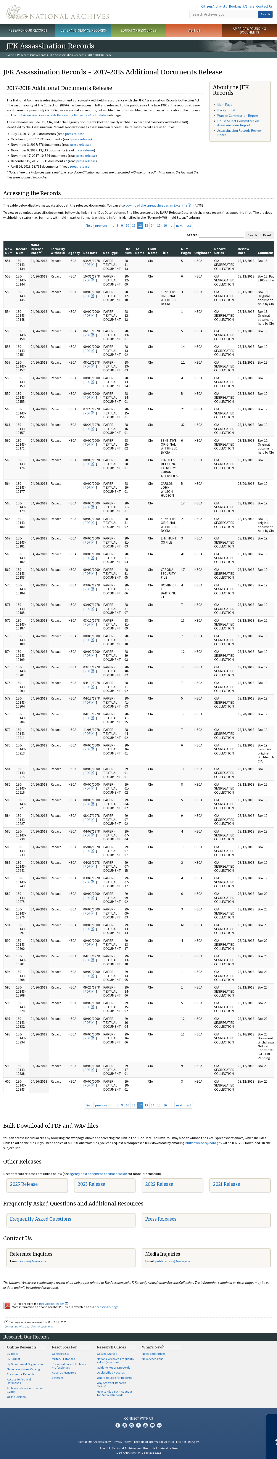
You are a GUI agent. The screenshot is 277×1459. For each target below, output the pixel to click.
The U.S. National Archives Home (57, 12)
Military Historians (63, 1359)
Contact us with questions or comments (29, 1326)
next (179, 225)
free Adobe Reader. (53, 1304)
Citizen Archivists (214, 6)
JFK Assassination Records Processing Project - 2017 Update (61, 115)
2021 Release (226, 1184)
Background (226, 110)
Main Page (224, 104)
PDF (87, 264)
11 (133, 225)
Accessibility (102, 1442)
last (188, 225)
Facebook (117, 1425)
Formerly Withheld (58, 251)
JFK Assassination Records (67, 55)
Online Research (21, 1347)
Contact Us (264, 6)
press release (74, 134)
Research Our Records (27, 30)
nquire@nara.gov (33, 1261)
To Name (140, 251)
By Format (13, 1359)
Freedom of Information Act (151, 1442)
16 (165, 225)
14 (152, 225)
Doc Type (110, 252)
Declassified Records (111, 1372)
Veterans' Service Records (83, 30)
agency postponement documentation (98, 1174)
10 (127, 225)
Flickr (159, 1425)
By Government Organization (25, 1364)
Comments (266, 252)
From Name (152, 251)
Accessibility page (107, 1307)
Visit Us (194, 30)
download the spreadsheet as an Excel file (156, 205)
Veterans (58, 1378)
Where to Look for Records (114, 1378)
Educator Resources (138, 30)
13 (146, 225)
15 (159, 225)
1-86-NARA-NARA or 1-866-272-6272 (138, 1452)
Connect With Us (138, 1418)
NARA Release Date (37, 249)
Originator (202, 252)
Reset (267, 235)
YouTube (145, 1425)
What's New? (153, 1347)
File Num (128, 251)
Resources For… (65, 1347)
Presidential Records (20, 1374)
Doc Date (90, 252)
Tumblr (138, 1425)
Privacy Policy (122, 1442)
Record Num (21, 251)
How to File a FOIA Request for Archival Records (114, 1393)
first (89, 225)
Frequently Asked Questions (40, 1219)
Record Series (219, 251)
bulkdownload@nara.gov (203, 1143)
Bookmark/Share (241, 6)
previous (101, 225)
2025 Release (24, 1184)
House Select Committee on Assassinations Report (238, 123)
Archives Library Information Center (25, 1389)
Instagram (131, 1425)
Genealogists (60, 1354)
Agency (74, 252)
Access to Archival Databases (19, 1381)
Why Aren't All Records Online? (111, 1384)
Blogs (152, 1425)
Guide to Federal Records (113, 1367)
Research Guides (111, 1347)
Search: (192, 235)
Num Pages (186, 251)
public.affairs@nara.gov (172, 1261)
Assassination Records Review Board (239, 132)
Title (164, 252)
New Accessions (152, 1359)
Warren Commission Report (238, 115)
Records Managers (64, 1372)
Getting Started (107, 1354)
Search (265, 14)
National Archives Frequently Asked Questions (115, 1360)
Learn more (238, 1451)
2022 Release (159, 1184)
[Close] (272, 1419)
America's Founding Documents (249, 30)
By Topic (12, 1354)
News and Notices (154, 1354)
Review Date (243, 251)
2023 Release (91, 1184)
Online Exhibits (16, 1397)
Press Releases (160, 1219)
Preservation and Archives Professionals (69, 1365)
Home (10, 55)
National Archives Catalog (23, 1369)
